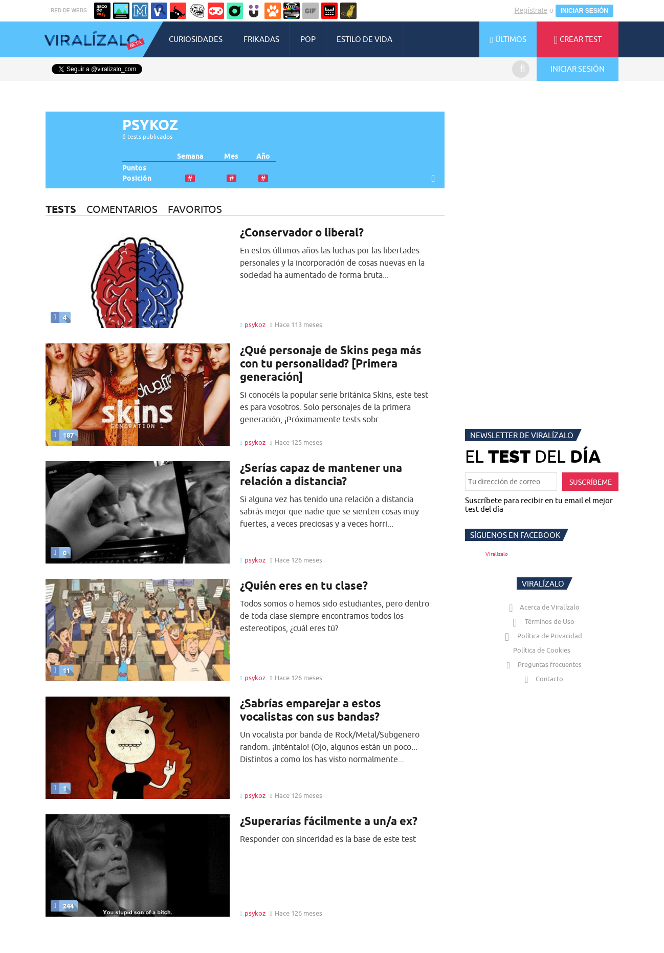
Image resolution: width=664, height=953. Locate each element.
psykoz (255, 324)
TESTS (61, 209)
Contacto (541, 678)
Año (263, 156)
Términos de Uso (542, 621)
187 (62, 435)
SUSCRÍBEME (590, 482)
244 (62, 906)
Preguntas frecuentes (542, 664)
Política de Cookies (541, 650)
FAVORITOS (195, 209)
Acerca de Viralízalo (542, 607)
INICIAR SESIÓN (584, 10)
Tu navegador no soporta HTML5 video (137, 629)
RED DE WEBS (69, 10)
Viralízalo (496, 554)
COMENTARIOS (122, 209)
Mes (231, 156)
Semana (190, 156)
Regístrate (530, 10)
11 (60, 670)
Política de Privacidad (542, 635)
